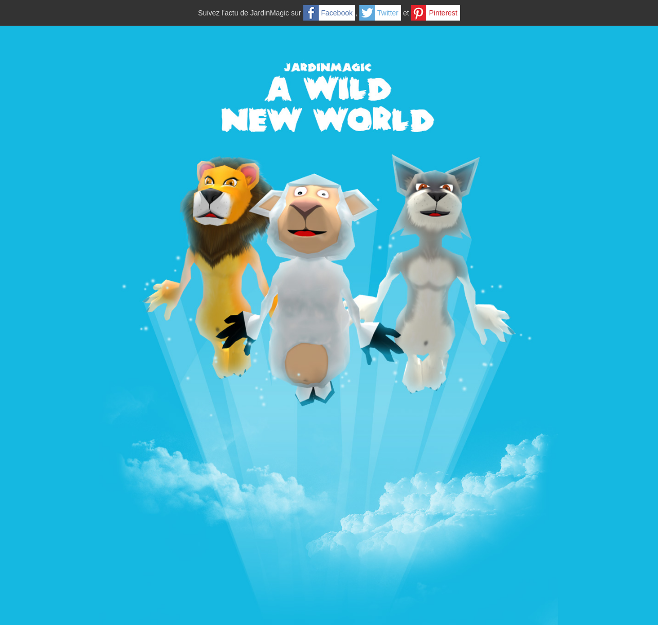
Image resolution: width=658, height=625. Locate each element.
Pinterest (443, 13)
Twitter (387, 13)
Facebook (337, 13)
